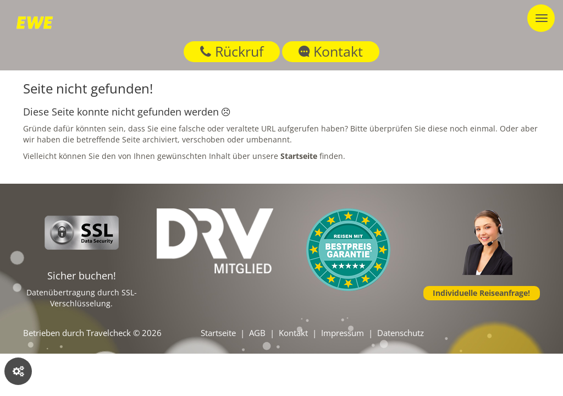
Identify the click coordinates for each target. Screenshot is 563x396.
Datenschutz (400, 332)
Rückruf (231, 51)
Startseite (218, 332)
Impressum (342, 332)
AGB (257, 332)
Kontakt (331, 51)
